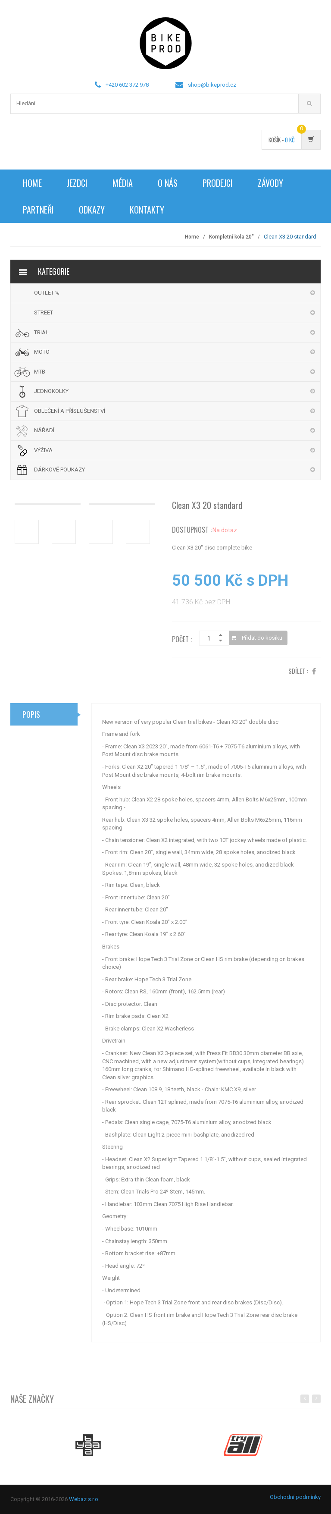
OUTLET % (46, 292)
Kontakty (147, 209)
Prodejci (218, 182)
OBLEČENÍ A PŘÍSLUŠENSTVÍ (69, 411)
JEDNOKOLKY (51, 391)
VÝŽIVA (43, 450)
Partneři (38, 209)
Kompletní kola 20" (231, 237)
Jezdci (77, 182)
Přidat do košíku (256, 641)
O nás (168, 182)
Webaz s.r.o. (84, 1499)
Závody (270, 182)
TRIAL (41, 332)
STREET (43, 312)
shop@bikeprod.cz (212, 85)
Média (122, 182)
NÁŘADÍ (44, 430)
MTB (39, 371)
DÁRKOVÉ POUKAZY (59, 469)
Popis (31, 717)
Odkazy (92, 209)
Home (32, 182)
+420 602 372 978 (127, 85)
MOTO (42, 352)
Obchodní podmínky (295, 1497)
